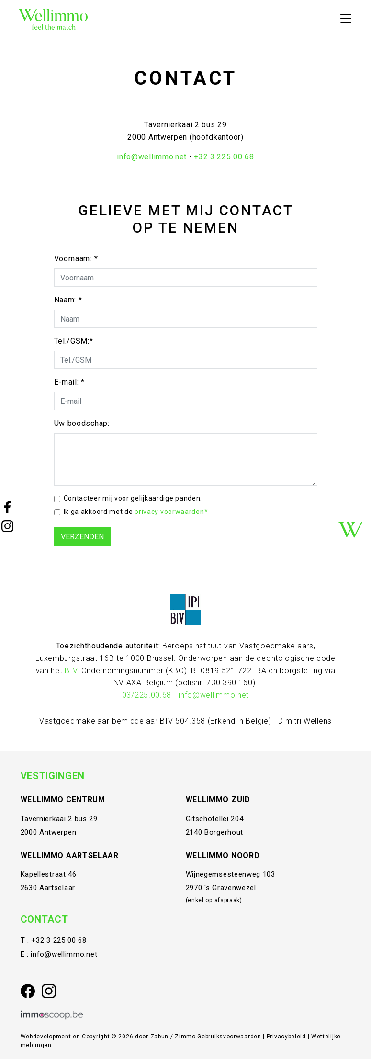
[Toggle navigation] (345, 19)
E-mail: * (69, 382)
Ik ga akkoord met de (136, 511)
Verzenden (82, 536)
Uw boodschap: (82, 423)
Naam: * (68, 299)
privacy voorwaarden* (171, 511)
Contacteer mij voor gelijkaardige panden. (133, 498)
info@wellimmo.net (152, 156)
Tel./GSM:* (73, 341)
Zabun (159, 1036)
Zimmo (185, 1036)
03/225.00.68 (146, 695)
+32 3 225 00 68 (224, 156)
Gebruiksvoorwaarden (230, 1036)
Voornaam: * (76, 258)
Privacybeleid (287, 1036)
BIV (71, 670)
